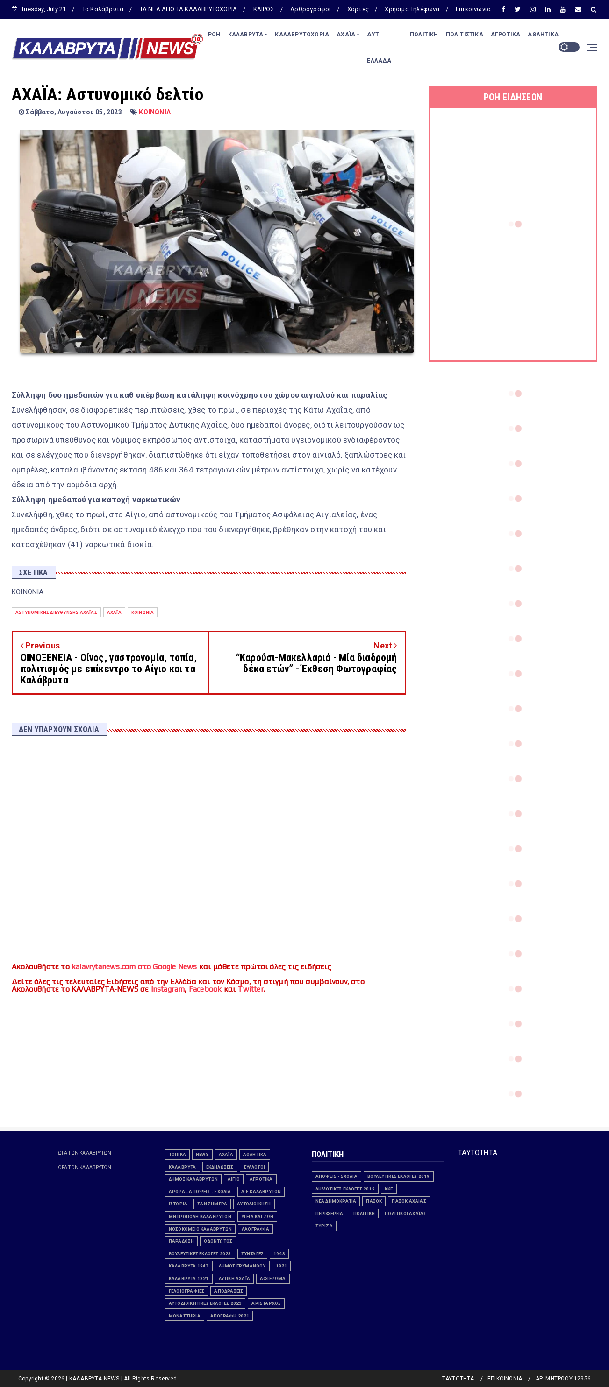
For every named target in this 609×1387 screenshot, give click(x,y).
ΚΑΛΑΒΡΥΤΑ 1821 (189, 1278)
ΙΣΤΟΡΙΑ (178, 1203)
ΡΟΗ (214, 34)
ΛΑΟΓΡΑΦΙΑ (255, 1229)
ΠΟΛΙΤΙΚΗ (424, 34)
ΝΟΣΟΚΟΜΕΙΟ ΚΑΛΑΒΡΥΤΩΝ (200, 1229)
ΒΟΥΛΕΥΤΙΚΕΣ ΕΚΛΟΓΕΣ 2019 (398, 1176)
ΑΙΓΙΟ (234, 1179)
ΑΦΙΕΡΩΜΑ (273, 1278)
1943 (279, 1253)
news (202, 1154)
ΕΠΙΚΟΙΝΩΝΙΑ (504, 1378)
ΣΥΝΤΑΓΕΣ (252, 1253)
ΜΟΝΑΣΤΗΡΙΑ (185, 1315)
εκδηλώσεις (220, 1166)
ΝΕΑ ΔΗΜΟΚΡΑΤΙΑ (336, 1201)
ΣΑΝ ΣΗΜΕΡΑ (212, 1203)
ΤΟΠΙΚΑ (177, 1154)
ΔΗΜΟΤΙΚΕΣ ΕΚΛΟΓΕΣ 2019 (345, 1188)
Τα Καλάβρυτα (102, 9)
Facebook (205, 989)
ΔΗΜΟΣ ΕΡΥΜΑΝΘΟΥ (242, 1265)
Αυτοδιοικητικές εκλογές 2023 (205, 1303)
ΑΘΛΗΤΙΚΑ (543, 34)
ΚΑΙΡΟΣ (263, 9)
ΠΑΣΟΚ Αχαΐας (409, 1201)
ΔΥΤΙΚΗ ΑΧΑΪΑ (234, 1278)
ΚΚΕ (389, 1188)
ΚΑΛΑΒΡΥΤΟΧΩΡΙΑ (302, 34)
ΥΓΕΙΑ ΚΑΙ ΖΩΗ (257, 1216)
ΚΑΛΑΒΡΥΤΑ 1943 (189, 1265)
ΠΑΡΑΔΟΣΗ (181, 1241)
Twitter (250, 989)
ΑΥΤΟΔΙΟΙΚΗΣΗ (254, 1203)
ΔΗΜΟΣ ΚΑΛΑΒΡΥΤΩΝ (193, 1179)
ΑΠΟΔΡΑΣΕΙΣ (228, 1291)
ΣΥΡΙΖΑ (324, 1225)
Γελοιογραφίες (187, 1291)
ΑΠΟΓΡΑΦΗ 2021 (230, 1315)
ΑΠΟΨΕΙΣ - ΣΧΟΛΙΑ (336, 1176)
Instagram (168, 989)
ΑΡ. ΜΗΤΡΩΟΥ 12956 (563, 1378)
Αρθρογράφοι (310, 9)
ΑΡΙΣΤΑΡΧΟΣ (266, 1303)
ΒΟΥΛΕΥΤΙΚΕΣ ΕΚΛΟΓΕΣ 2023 (200, 1253)
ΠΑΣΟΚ (374, 1201)
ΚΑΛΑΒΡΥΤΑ (246, 34)
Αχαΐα (114, 612)
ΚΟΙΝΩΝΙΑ (155, 112)
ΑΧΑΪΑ (346, 34)
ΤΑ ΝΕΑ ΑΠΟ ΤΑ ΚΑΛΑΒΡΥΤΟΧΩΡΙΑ (188, 9)
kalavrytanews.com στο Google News (134, 966)
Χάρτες (358, 9)
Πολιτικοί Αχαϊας (405, 1213)
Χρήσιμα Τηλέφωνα (412, 9)
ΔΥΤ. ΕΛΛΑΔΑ (379, 47)
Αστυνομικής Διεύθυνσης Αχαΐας (56, 612)
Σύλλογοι (254, 1166)
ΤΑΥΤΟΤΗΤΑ (477, 1152)
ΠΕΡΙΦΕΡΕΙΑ (329, 1213)
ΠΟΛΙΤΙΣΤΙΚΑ (464, 34)
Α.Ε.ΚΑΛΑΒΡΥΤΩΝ (261, 1191)
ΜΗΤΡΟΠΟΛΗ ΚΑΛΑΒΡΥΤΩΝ (200, 1216)
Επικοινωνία (473, 9)
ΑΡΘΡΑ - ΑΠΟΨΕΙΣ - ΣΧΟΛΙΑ (200, 1191)
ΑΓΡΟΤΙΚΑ (506, 34)
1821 (281, 1265)
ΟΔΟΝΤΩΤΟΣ (218, 1241)
